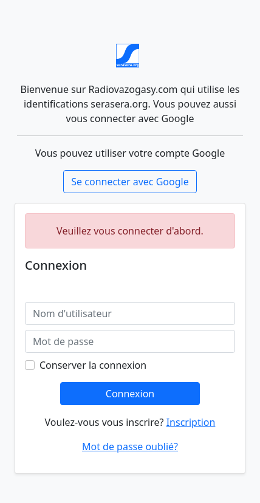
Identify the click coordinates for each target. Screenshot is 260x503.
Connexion (130, 393)
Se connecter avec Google (129, 181)
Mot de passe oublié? (130, 446)
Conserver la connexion (92, 365)
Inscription (191, 422)
